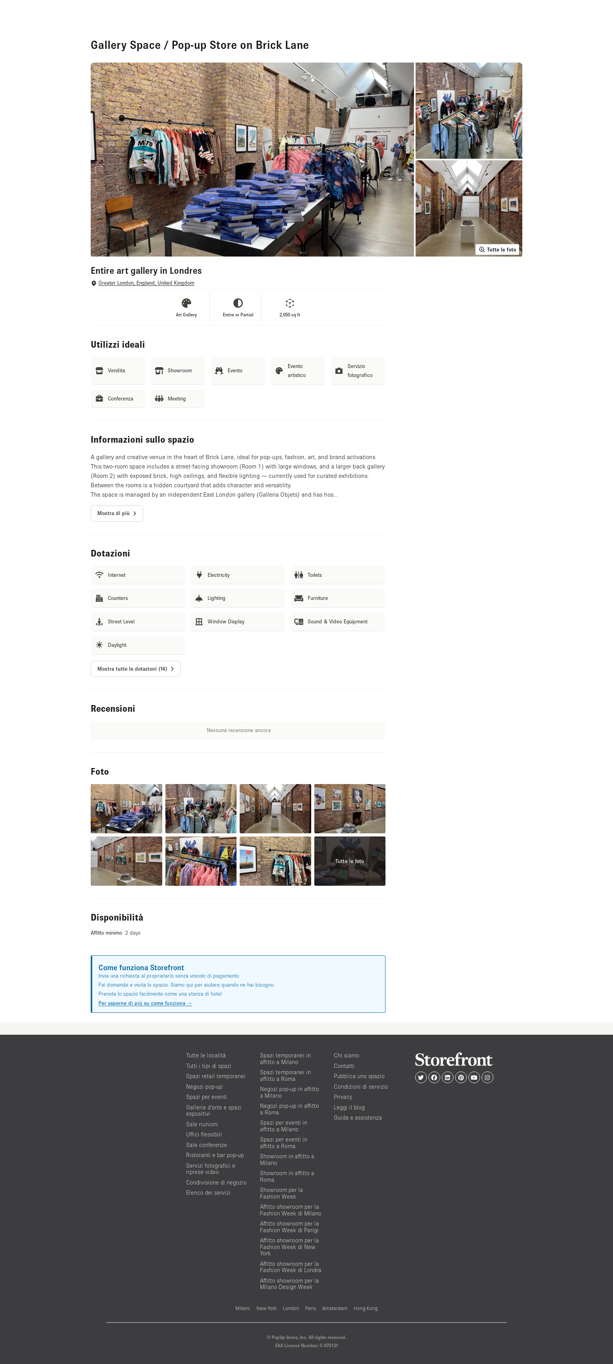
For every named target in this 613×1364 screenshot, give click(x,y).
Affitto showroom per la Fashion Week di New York (289, 1246)
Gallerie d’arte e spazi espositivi (214, 1110)
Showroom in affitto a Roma (287, 1176)
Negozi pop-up (204, 1086)
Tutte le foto (497, 249)
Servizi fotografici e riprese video (210, 1169)
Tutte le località (206, 1055)
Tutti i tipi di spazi (208, 1065)
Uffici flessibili (204, 1134)
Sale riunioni (202, 1124)
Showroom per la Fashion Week (281, 1193)
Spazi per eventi (206, 1096)
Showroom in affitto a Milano (287, 1159)
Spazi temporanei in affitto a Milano (285, 1058)
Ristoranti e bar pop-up (215, 1155)
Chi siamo (346, 1055)
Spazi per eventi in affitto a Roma (283, 1142)
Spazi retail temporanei (216, 1076)
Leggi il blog (349, 1107)
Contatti (344, 1065)
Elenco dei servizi (208, 1192)
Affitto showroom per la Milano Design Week (289, 1283)
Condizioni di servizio (361, 1086)
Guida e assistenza (358, 1117)
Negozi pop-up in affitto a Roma (289, 1109)
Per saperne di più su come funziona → (145, 1003)
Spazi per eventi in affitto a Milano (283, 1125)
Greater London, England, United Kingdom (146, 283)
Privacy (343, 1096)
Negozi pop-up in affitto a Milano (289, 1092)
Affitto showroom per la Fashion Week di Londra (290, 1267)
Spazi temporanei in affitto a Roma (285, 1075)
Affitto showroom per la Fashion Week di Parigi (289, 1226)
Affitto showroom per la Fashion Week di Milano (290, 1210)
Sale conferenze (206, 1144)
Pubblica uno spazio (359, 1076)
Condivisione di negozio (216, 1182)
